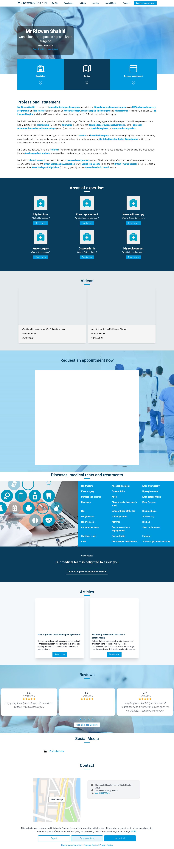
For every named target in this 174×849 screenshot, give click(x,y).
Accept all (120, 838)
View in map (57, 799)
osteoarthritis (121, 110)
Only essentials (87, 838)
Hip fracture (87, 486)
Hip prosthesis (149, 511)
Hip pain (146, 522)
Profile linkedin (56, 751)
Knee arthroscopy (151, 486)
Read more (40, 223)
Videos (83, 3)
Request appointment (145, 3)
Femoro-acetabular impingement (121, 529)
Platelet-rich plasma (91, 497)
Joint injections (119, 516)
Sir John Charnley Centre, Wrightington (118, 139)
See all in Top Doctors (87, 725)
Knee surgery (87, 491)
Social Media (110, 3)
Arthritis (116, 522)
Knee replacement (120, 486)
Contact (126, 3)
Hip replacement (150, 491)
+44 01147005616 (103, 793)
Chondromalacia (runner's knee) (124, 504)
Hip (83, 511)
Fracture (146, 536)
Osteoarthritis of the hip (123, 511)
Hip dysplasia (87, 522)
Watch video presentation (45, 49)
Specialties (69, 3)
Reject (54, 838)
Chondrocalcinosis (90, 527)
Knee (114, 497)
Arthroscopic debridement (124, 541)
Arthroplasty (148, 516)
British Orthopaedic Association (59, 164)
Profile (55, 3)
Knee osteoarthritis (151, 497)
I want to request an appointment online (87, 571)
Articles (95, 3)
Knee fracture (149, 502)
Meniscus (86, 502)
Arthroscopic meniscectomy (156, 541)
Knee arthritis (118, 536)
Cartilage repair (88, 536)
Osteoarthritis (118, 491)
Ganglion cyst (87, 516)
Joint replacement (151, 527)
